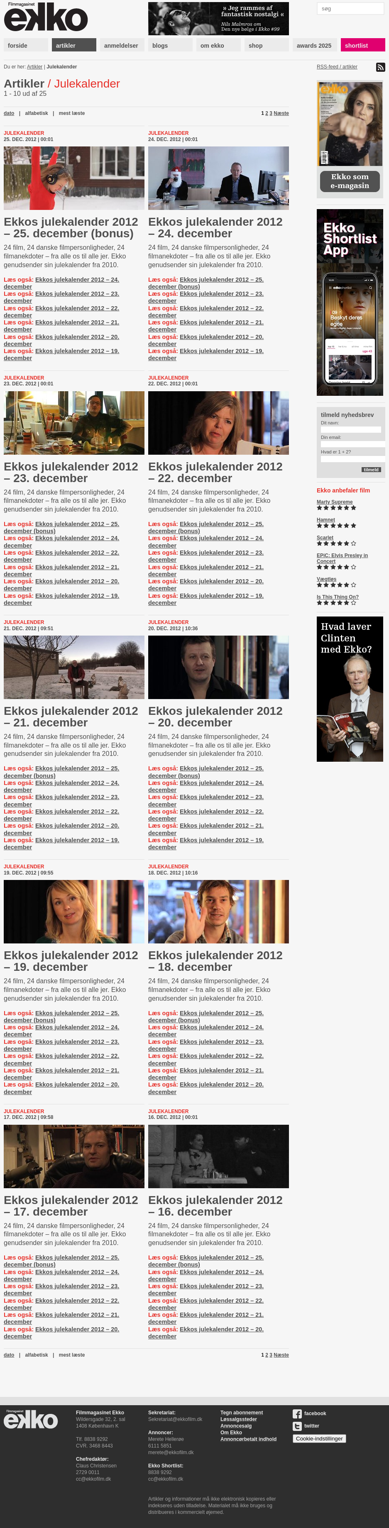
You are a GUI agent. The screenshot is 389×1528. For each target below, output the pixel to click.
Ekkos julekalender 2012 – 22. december (215, 472)
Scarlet (325, 538)
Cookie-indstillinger (319, 1438)
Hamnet (326, 520)
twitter (306, 1426)
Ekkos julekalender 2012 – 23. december (71, 472)
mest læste (72, 113)
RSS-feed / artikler (337, 67)
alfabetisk (36, 113)
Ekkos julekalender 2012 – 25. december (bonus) (71, 227)
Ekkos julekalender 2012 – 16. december (215, 1206)
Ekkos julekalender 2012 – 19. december (71, 961)
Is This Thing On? (338, 597)
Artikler (34, 67)
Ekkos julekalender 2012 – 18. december (215, 961)
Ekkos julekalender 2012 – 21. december (71, 716)
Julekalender (61, 67)
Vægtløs (326, 579)
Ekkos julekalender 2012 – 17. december (71, 1206)
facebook (309, 1413)
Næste (281, 113)
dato (9, 113)
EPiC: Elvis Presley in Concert (342, 558)
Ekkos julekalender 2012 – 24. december (215, 227)
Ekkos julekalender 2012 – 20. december (215, 716)
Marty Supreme (335, 502)
